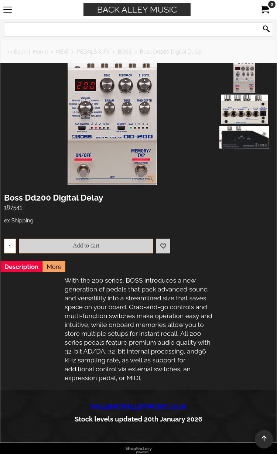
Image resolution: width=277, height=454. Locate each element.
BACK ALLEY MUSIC (137, 9)
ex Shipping (19, 220)
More (54, 266)
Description (21, 266)
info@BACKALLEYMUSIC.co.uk (138, 406)
